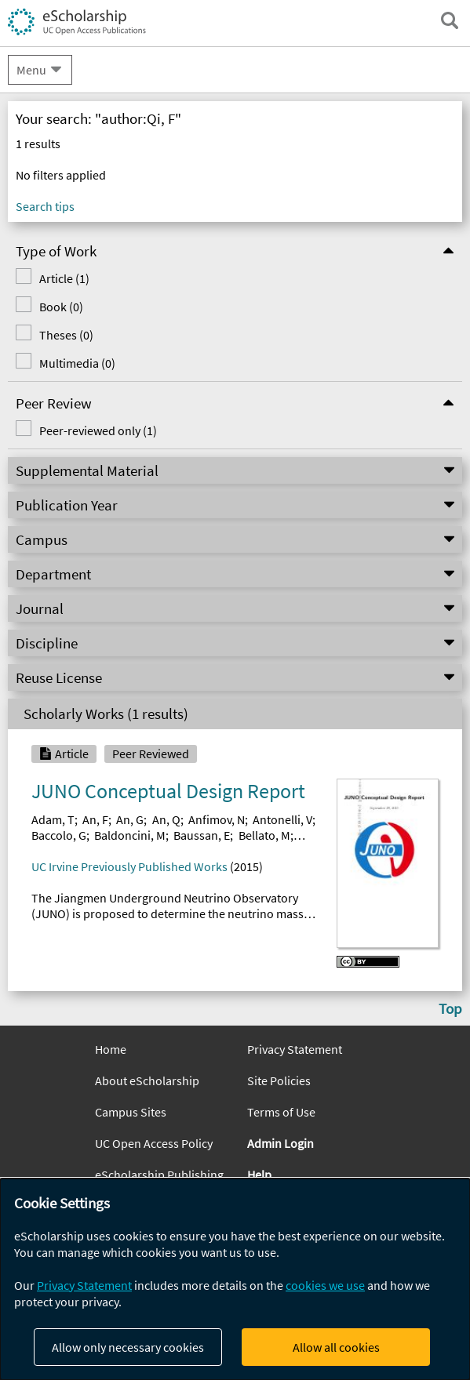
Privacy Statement (294, 1049)
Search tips (45, 206)
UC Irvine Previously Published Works (129, 866)
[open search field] (449, 20)
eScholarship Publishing (159, 1174)
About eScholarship (147, 1080)
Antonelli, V (282, 819)
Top (450, 1008)
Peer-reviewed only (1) (86, 430)
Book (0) (49, 306)
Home (110, 1049)
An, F (95, 819)
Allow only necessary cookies (128, 1347)
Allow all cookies (336, 1347)
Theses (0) (54, 335)
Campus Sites (130, 1112)
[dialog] (235, 1279)
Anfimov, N (216, 819)
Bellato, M (264, 835)
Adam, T (53, 819)
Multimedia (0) (65, 363)
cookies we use (325, 1285)
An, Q (166, 819)
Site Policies (279, 1080)
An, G (130, 819)
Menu (31, 70)
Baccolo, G (58, 835)
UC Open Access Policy (154, 1143)
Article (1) (52, 278)
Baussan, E (201, 835)
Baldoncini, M (130, 835)
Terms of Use (281, 1112)
